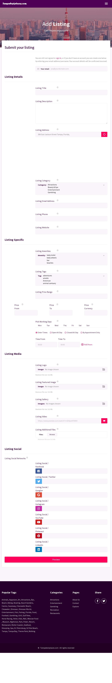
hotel (15, 619)
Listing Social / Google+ (41, 489)
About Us (76, 600)
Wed (57, 325)
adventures (73, 275)
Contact (76, 603)
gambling (14, 615)
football (5, 615)
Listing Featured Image (45, 382)
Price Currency (87, 307)
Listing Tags (40, 271)
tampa (4, 631)
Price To (51, 307)
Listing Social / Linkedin (41, 543)
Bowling (17, 603)
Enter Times (39, 332)
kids (20, 619)
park (20, 622)
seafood (27, 625)
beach (4, 603)
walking (32, 631)
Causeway (12, 606)
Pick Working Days (43, 321)
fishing (22, 612)
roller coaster (17, 625)
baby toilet (75, 255)
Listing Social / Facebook (41, 465)
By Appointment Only (85, 332)
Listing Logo (41, 365)
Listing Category (42, 180)
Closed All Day (68, 332)
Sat (81, 325)
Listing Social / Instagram (41, 503)
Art (19, 600)
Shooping (5, 628)
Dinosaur (14, 609)
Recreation (54, 610)
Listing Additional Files (45, 429)
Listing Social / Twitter (45, 477)
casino (4, 606)
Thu (65, 325)
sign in (58, 58)
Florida (28, 612)
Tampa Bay (12, 631)
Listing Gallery (41, 399)
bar (75, 260)
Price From (16, 307)
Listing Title (40, 88)
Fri (73, 325)
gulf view (26, 615)
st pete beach (31, 628)
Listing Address (42, 130)
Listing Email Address (44, 201)
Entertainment (76, 190)
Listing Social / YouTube (41, 516)
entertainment (8, 612)
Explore (76, 606)
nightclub (14, 622)
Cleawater (6, 609)
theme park (23, 631)
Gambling (76, 192)
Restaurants (55, 613)
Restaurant (6, 625)
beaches (75, 263)
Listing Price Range (43, 292)
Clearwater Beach (24, 606)
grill (20, 615)
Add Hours (86, 344)
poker (25, 622)
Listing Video (41, 416)
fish (16, 612)
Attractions (76, 184)
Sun (88, 325)
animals (5, 600)
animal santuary (73, 283)
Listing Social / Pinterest (41, 530)
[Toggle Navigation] (106, 3)
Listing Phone (41, 214)
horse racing (7, 619)
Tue (48, 325)
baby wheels (75, 257)
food (34, 612)
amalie (73, 278)
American (73, 281)
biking (10, 603)
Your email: (45, 69)
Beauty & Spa (76, 187)
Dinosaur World (25, 609)
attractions (25, 600)
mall (24, 619)
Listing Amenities (43, 251)
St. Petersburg (20, 628)
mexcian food (32, 619)
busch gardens (27, 603)
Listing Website (42, 227)
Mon (40, 325)
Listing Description (43, 101)
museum (5, 622)
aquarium (13, 600)
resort (31, 622)
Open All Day (53, 332)
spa (11, 628)
